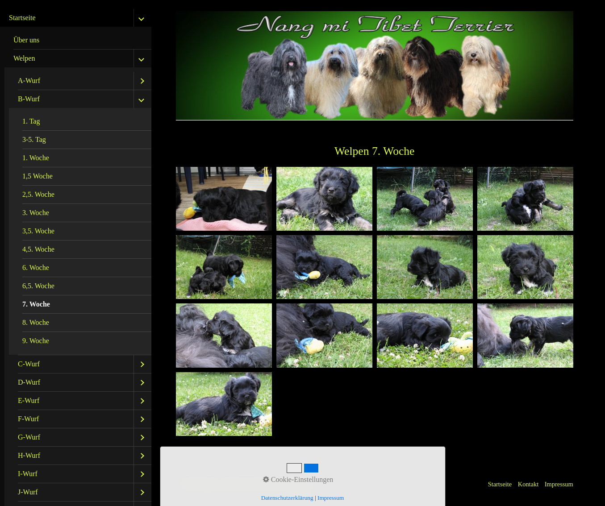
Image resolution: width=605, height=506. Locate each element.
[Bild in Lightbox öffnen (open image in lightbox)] (224, 199)
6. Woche (35, 267)
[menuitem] (77, 40)
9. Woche (35, 340)
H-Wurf (29, 455)
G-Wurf (29, 437)
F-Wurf (28, 419)
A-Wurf (29, 80)
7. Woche (36, 304)
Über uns (26, 40)
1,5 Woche (37, 176)
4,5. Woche (38, 249)
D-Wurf (29, 382)
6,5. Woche (38, 286)
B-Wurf (29, 99)
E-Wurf (28, 400)
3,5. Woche (38, 231)
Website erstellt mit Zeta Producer (269, 484)
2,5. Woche (38, 194)
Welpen (24, 58)
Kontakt (528, 484)
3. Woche (35, 212)
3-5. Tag (34, 139)
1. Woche (35, 158)
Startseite (22, 17)
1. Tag (31, 121)
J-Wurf (28, 492)
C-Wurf (29, 364)
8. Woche (35, 322)
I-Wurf (28, 473)
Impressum (559, 484)
